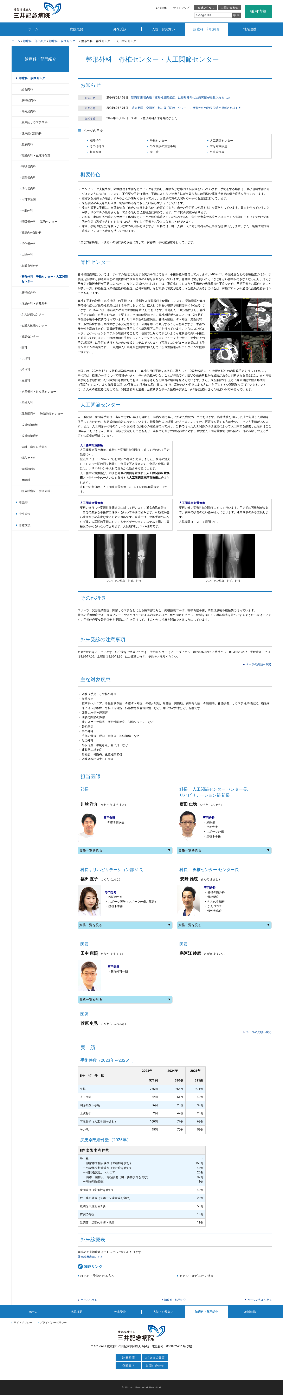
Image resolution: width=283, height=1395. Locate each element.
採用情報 (258, 11)
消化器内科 (28, 188)
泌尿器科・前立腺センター (38, 391)
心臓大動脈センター (34, 325)
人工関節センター (221, 140)
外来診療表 (217, 152)
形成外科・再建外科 (34, 303)
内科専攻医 (28, 199)
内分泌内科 (28, 111)
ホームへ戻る (89, 1299)
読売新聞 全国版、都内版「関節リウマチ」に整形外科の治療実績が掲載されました (187, 107)
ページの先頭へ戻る (259, 664)
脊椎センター (158, 140)
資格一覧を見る (125, 850)
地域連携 (250, 29)
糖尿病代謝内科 (31, 133)
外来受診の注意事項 (163, 146)
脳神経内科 (28, 100)
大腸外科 (27, 254)
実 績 (154, 152)
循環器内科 (28, 177)
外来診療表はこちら (91, 1256)
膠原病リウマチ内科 (34, 122)
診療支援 (25, 525)
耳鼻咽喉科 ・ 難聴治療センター (42, 413)
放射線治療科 (30, 435)
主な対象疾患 (218, 146)
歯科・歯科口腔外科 (34, 447)
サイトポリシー (23, 1322)
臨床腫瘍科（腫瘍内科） (37, 491)
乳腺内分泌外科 (31, 232)
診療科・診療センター (63, 41)
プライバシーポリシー (53, 1322)
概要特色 (95, 140)
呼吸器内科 (28, 166)
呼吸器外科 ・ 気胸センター (39, 221)
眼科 (24, 347)
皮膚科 (25, 380)
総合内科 (27, 89)
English (161, 7)
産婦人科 (27, 402)
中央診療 (25, 513)
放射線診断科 (30, 424)
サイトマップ (181, 7)
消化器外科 (28, 243)
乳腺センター (30, 336)
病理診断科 (28, 469)
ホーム (33, 29)
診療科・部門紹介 (206, 29)
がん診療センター (33, 314)
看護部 (23, 502)
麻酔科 (25, 479)
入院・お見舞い (163, 29)
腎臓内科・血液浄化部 (35, 155)
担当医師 (95, 152)
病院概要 (76, 29)
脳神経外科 (28, 292)
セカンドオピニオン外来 (196, 1276)
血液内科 (27, 144)
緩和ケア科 (28, 457)
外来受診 (120, 29)
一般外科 (27, 210)
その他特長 (97, 146)
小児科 (25, 358)
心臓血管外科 (30, 265)
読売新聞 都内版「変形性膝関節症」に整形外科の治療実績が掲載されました (180, 97)
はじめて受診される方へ (97, 1276)
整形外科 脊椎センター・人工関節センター (44, 279)
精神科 (25, 369)
